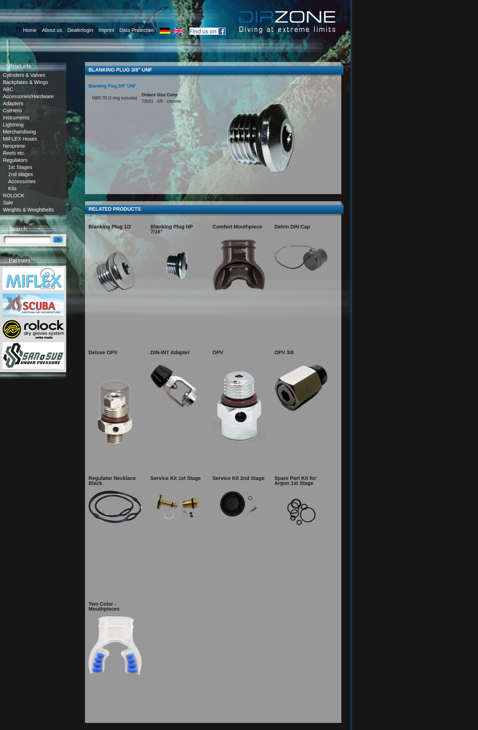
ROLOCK (13, 195)
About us (52, 30)
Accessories (22, 181)
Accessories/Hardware (28, 96)
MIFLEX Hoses (20, 139)
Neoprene (14, 146)
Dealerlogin (80, 30)
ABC (8, 89)
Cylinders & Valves (24, 75)
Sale (8, 202)
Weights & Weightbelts (28, 210)
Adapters (13, 103)
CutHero (12, 110)
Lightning (13, 125)
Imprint (106, 30)
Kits (12, 188)
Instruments (16, 117)
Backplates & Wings (25, 82)
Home (29, 30)
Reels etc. (14, 153)
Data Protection (136, 30)
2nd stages (20, 174)
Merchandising (19, 132)
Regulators (15, 160)
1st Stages (20, 167)
